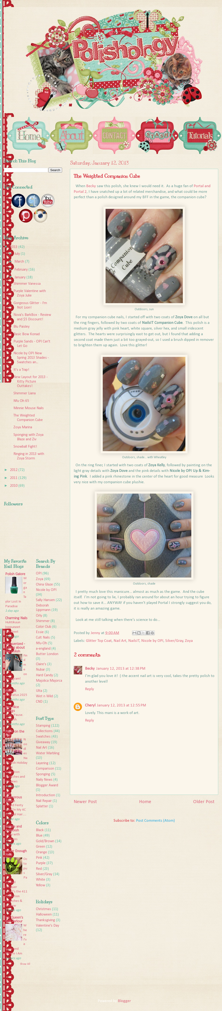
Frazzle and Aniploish (13, 828)
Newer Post (85, 802)
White (40, 880)
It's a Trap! (21, 370)
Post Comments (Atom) (155, 821)
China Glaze (44, 584)
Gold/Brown (45, 841)
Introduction (45, 795)
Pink (39, 858)
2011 (14, 478)
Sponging (43, 774)
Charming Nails (16, 618)
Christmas (43, 909)
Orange (41, 852)
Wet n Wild (44, 696)
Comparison (45, 769)
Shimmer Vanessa (27, 284)
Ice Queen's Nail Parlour (14, 919)
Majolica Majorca (49, 681)
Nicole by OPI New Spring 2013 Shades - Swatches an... (31, 357)
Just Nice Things (12, 709)
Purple (41, 863)
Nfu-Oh (41, 643)
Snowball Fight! (25, 447)
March (19, 262)
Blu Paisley (21, 327)
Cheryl (90, 705)
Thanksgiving (45, 920)
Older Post (203, 802)
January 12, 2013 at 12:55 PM (121, 705)
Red (39, 869)
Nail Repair (44, 801)
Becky (91, 186)
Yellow (40, 885)
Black (40, 830)
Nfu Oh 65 (21, 401)
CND (39, 702)
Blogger (124, 1001)
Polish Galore (15, 574)
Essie (40, 632)
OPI (39, 573)
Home (145, 802)
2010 (14, 486)
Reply (89, 689)
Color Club (43, 627)
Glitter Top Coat (99, 641)
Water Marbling (48, 753)
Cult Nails (43, 638)
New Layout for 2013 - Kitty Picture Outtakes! (30, 381)
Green (40, 847)
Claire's (41, 664)
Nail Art (120, 641)
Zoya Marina (22, 427)
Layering (42, 763)
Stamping (43, 726)
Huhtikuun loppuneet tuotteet (12, 627)
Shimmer (43, 621)
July (17, 254)
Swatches (43, 737)
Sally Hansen (45, 600)
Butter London (47, 654)
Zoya (189, 641)
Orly (39, 616)
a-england (43, 649)
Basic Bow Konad (26, 334)
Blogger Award (47, 785)
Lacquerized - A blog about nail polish (15, 647)
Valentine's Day (47, 926)
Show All (25, 964)
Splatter (42, 806)
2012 (14, 470)
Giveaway (43, 742)
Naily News (44, 780)
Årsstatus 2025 (16, 695)
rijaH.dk (10, 691)
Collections (44, 731)
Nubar (40, 670)
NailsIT (134, 641)
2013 (14, 247)
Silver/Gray (174, 641)
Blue (39, 836)
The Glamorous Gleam (13, 797)
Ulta (39, 691)
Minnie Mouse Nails (28, 408)
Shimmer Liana (24, 393)
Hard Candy (44, 675)
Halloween (44, 914)
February (21, 270)
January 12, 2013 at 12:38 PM (120, 669)
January (20, 277)
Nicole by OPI (152, 641)
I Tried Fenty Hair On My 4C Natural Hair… (15, 810)
